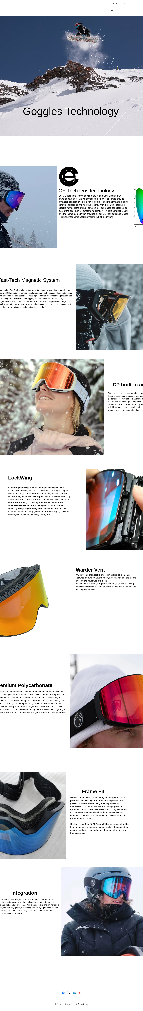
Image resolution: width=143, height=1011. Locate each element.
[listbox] (118, 3)
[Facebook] (63, 993)
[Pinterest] (80, 993)
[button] (118, 3)
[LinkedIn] (74, 993)
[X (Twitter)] (68, 993)
